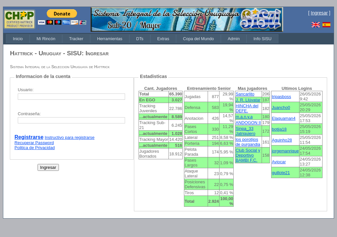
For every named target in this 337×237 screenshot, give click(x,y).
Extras (163, 38)
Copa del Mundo (198, 38)
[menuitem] (18, 38)
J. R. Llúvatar (248, 99)
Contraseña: (29, 113)
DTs (139, 38)
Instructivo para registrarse (70, 137)
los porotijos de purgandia (248, 142)
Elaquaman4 (284, 118)
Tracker (76, 38)
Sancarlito (245, 94)
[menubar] (142, 38)
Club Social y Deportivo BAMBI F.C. (248, 155)
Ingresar (319, 12)
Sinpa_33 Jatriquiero (245, 131)
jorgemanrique (285, 150)
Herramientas (109, 38)
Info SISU (262, 38)
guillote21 (281, 172)
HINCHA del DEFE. (247, 108)
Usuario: (26, 89)
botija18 (279, 129)
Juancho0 (281, 107)
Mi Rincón (46, 38)
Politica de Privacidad (34, 147)
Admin (234, 38)
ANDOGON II (248, 122)
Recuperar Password (34, 142)
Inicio (18, 38)
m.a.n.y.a (244, 116)
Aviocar (279, 161)
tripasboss (281, 96)
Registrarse (28, 137)
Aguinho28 (282, 140)
